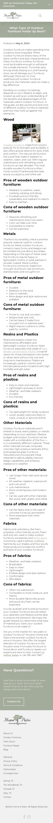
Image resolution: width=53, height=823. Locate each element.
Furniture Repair (11, 745)
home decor (40, 538)
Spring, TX (8, 781)
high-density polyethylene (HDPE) (25, 350)
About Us (8, 733)
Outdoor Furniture (12, 737)
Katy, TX (7, 793)
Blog (5, 749)
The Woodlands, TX (12, 785)
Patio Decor (9, 741)
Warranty (7, 757)
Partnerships (9, 769)
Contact (7, 797)
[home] (12, 15)
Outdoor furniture (14, 145)
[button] (46, 16)
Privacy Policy (10, 761)
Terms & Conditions (12, 765)
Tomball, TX (8, 789)
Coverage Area (10, 773)
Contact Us (13, 701)
